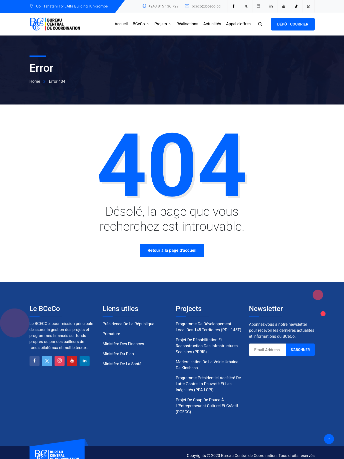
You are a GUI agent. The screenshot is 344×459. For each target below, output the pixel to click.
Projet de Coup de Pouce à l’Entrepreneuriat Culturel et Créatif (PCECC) (207, 406)
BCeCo (139, 24)
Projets (160, 24)
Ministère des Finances (123, 344)
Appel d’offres (238, 24)
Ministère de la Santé (122, 364)
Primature (111, 334)
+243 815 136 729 (163, 6)
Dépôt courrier (292, 24)
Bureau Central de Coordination (249, 455)
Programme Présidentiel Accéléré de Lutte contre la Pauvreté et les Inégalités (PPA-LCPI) (208, 384)
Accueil (121, 24)
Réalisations (187, 24)
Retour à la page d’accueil (172, 250)
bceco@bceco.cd (206, 6)
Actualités (212, 24)
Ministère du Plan (118, 354)
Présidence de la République (128, 324)
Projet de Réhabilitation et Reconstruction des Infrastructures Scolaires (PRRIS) (207, 346)
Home (35, 81)
